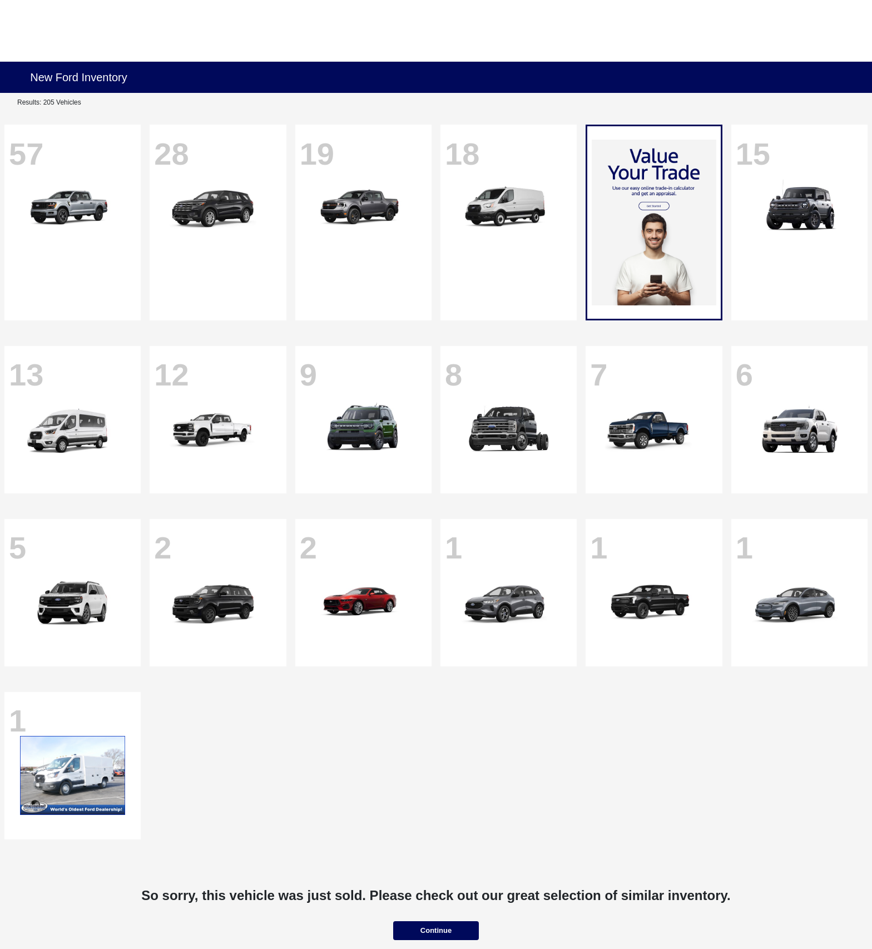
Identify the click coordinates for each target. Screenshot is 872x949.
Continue (436, 930)
